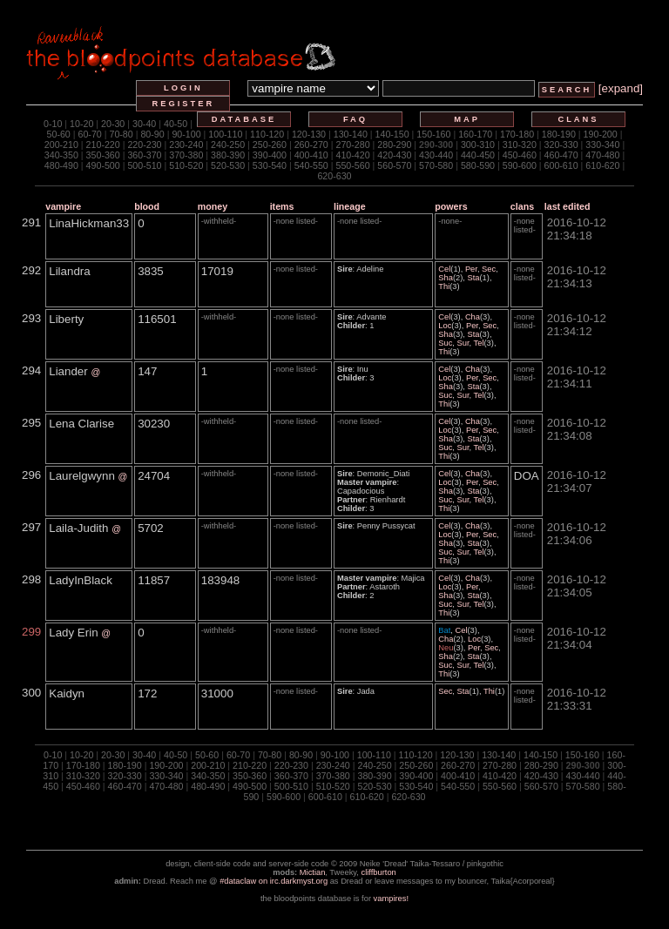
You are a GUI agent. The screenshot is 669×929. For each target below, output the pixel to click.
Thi (443, 286)
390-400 (270, 155)
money (212, 206)
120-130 (309, 134)
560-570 (394, 165)
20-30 (113, 123)
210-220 (103, 144)
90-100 (186, 134)
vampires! (391, 898)
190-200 (601, 134)
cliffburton (379, 872)
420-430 (394, 155)
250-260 (270, 144)
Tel (479, 343)
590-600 (520, 165)
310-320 (520, 144)
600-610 (561, 165)
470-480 (602, 155)
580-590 (478, 165)
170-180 (517, 134)
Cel (444, 269)
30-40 (144, 123)
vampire (63, 206)
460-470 (561, 155)
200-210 (61, 144)
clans (578, 119)
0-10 (53, 123)
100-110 (225, 134)
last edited (567, 206)
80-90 (152, 134)
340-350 (61, 155)
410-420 (352, 155)
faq (355, 119)
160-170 (475, 134)
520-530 (228, 165)
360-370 (144, 155)
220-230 (144, 144)
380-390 (228, 155)
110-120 (267, 134)
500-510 (144, 165)
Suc (445, 343)
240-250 (228, 144)
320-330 (561, 144)
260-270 (311, 144)
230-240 (186, 144)
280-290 (394, 144)
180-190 (559, 134)
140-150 (392, 134)
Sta (473, 277)
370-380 (186, 155)
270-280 (352, 144)
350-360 (103, 155)
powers (451, 206)
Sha (445, 277)
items (282, 206)
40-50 (175, 123)
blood (146, 206)
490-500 (103, 165)
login (183, 88)
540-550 (311, 165)
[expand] (620, 88)
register (183, 103)
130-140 (351, 134)
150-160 (433, 134)
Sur (463, 343)
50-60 (59, 134)
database (244, 119)
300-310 (478, 144)
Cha (472, 317)
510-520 (186, 165)
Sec (489, 269)
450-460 (520, 155)
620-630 (334, 176)
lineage (350, 206)
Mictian (313, 872)
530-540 (270, 165)
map (467, 119)
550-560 (352, 165)
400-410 (311, 155)
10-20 (81, 123)
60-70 (90, 134)
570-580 (436, 165)
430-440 (436, 155)
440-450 (478, 155)
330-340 (602, 144)
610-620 (602, 165)
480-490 (61, 165)
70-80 (120, 134)
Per (471, 269)
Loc (444, 325)
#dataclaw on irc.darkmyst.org (274, 881)
